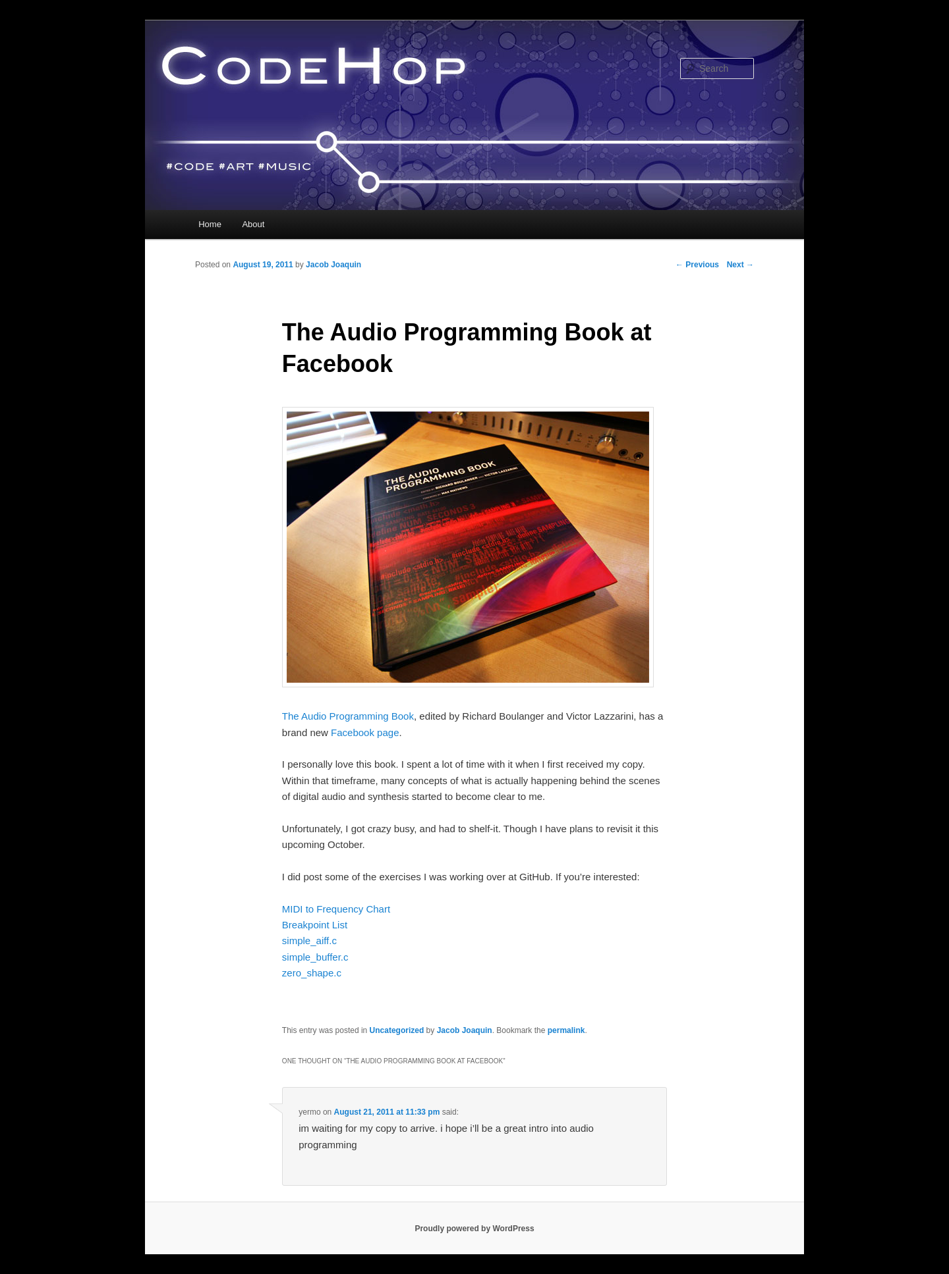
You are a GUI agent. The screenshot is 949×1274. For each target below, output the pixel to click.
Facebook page (365, 732)
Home (209, 224)
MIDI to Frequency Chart (336, 909)
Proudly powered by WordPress (474, 1228)
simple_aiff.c (309, 940)
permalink (566, 1030)
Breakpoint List (314, 924)
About (253, 224)
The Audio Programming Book (348, 716)
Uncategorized (397, 1030)
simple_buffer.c (315, 957)
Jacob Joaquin (333, 264)
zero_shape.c (311, 972)
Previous (697, 264)
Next (740, 264)
